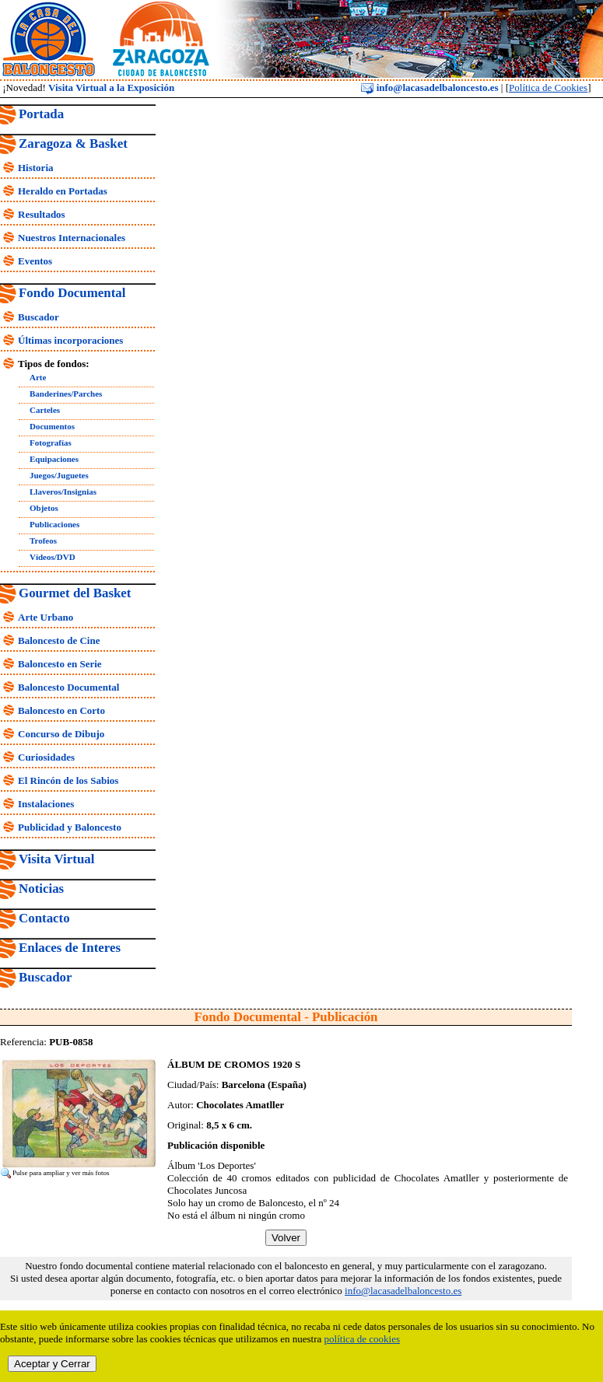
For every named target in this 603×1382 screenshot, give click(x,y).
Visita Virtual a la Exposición (111, 87)
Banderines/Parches (66, 393)
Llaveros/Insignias (63, 491)
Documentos (52, 426)
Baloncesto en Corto (61, 710)
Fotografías (51, 442)
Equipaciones (54, 459)
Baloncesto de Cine (59, 640)
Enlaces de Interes (70, 947)
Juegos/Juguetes (59, 475)
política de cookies (362, 1339)
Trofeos (43, 540)
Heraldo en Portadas (62, 191)
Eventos (35, 261)
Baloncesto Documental (68, 687)
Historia (36, 167)
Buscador (38, 317)
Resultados (41, 214)
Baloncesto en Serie (60, 664)
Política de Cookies (548, 87)
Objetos (44, 508)
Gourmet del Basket (75, 593)
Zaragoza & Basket (73, 143)
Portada (41, 114)
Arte (38, 377)
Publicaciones (54, 524)
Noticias (41, 888)
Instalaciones (46, 804)
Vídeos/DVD (52, 557)
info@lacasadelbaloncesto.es (429, 87)
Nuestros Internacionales (71, 237)
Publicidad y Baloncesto (69, 827)
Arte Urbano (45, 617)
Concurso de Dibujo (61, 734)
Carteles (45, 410)
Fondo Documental (72, 292)
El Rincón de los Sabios (68, 780)
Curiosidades (46, 757)
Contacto (44, 918)
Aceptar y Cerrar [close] (52, 1364)
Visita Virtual (56, 859)
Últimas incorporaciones (70, 340)
